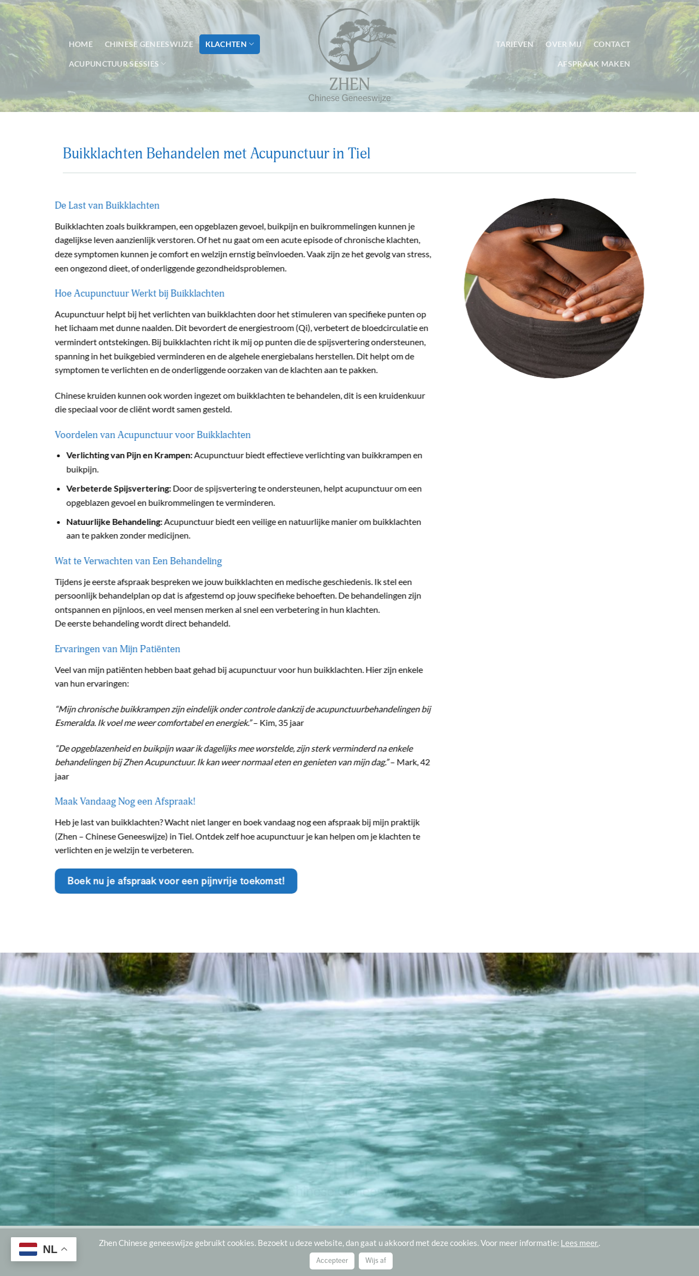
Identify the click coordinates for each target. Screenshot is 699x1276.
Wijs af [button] (375, 1260)
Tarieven (515, 44)
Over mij (564, 44)
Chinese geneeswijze (149, 44)
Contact (612, 44)
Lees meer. (580, 1243)
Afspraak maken (594, 63)
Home (81, 44)
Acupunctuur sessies (118, 63)
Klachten (229, 44)
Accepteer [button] (332, 1260)
